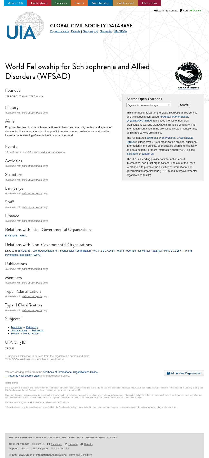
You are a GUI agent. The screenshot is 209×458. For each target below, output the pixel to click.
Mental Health (31, 333)
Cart (184, 10)
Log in (160, 10)
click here (132, 153)
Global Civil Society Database (91, 25)
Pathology (32, 327)
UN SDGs (120, 31)
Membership (100, 3)
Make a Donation (60, 448)
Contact (172, 10)
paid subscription (32, 112)
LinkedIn (71, 444)
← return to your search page (22, 375)
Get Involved (125, 3)
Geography (90, 31)
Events (79, 3)
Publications (39, 3)
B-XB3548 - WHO (15, 235)
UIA (20, 23)
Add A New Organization (184, 373)
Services (61, 3)
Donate (195, 10)
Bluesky (86, 444)
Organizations (59, 31)
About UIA (15, 3)
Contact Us (38, 444)
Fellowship (38, 330)
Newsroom (149, 3)
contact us (148, 153)
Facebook (54, 444)
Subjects (106, 31)
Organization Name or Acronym (143, 105)
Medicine (16, 327)
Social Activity (19, 330)
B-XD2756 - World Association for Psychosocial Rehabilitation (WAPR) (59, 250)
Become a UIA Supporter (35, 448)
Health (15, 333)
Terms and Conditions (80, 454)
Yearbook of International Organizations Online (70, 372)
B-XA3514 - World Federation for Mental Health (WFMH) (136, 250)
